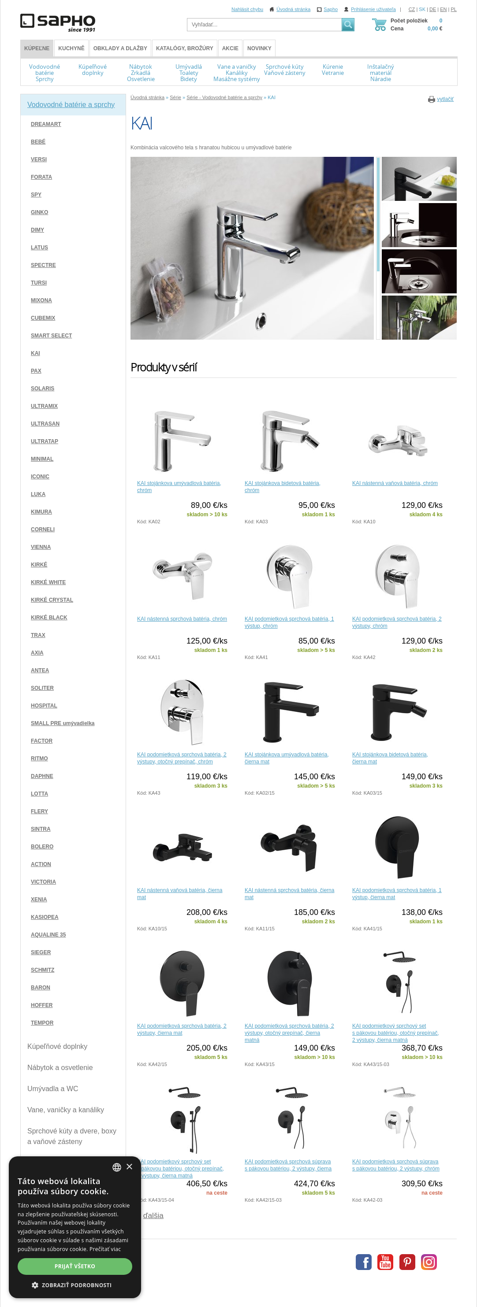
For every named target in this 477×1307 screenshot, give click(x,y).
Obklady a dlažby (120, 48)
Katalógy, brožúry (184, 48)
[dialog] (75, 1227)
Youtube (385, 1262)
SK (422, 9)
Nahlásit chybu (247, 9)
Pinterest (407, 1262)
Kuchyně (71, 48)
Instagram (429, 1262)
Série (175, 97)
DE (432, 9)
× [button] (129, 1167)
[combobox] (116, 1167)
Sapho (331, 9)
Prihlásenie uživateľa (373, 9)
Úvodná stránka (293, 9)
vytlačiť (445, 99)
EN (443, 9)
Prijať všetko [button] (75, 1266)
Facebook (364, 1262)
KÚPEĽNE (36, 48)
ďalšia (153, 1215)
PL (454, 9)
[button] (75, 1285)
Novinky (259, 48)
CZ (412, 9)
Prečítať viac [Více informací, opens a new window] (105, 1249)
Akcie (230, 48)
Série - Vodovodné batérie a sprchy (224, 97)
